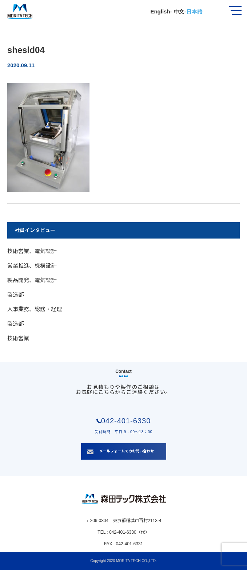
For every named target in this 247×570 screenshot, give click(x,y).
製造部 (15, 295)
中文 (178, 11)
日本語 (194, 11)
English (160, 11)
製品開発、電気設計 (31, 280)
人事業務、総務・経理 (34, 309)
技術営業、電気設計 (31, 251)
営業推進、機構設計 (31, 265)
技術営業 (18, 338)
